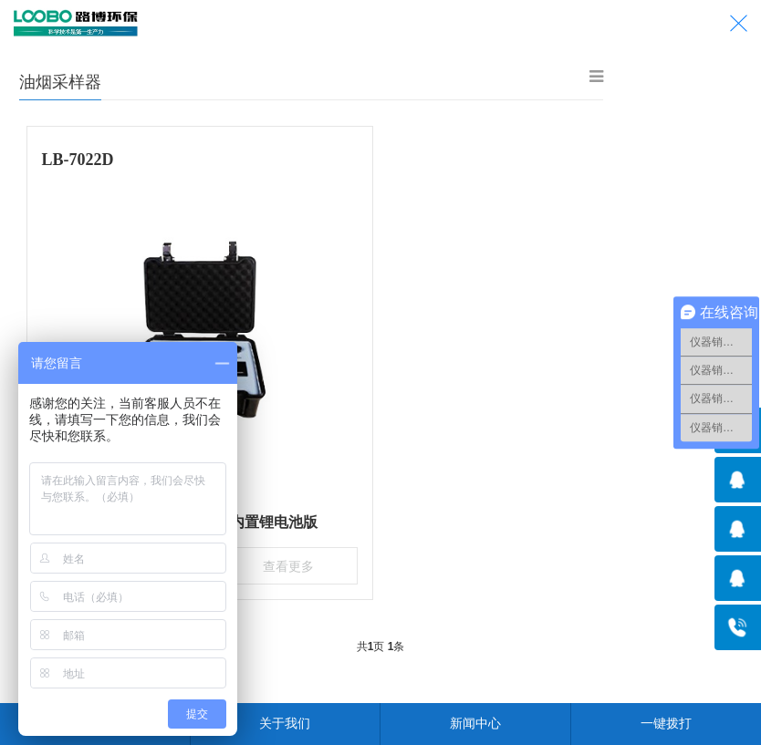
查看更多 (283, 563)
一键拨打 (666, 723)
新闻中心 (475, 723)
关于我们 (284, 723)
